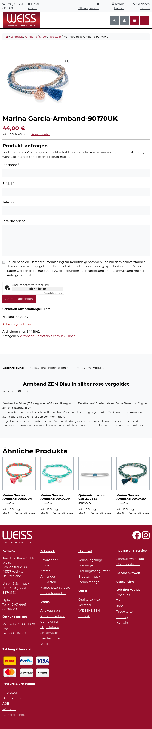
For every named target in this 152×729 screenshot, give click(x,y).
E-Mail (8, 184)
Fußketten (48, 582)
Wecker (46, 644)
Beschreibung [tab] (13, 368)
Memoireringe (88, 582)
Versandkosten (40, 134)
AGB (5, 703)
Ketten (45, 571)
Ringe (44, 565)
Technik (84, 616)
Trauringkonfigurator (94, 571)
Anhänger (47, 576)
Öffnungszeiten (88, 8)
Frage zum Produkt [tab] (89, 368)
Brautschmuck (89, 576)
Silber (43, 36)
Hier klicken (37, 289)
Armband (31, 36)
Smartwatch (49, 633)
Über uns (123, 595)
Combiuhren (49, 621)
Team (120, 600)
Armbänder (49, 560)
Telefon (8, 202)
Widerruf (9, 709)
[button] (67, 61)
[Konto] (124, 20)
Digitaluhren (49, 627)
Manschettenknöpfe (55, 587)
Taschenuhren (51, 638)
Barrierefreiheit (13, 715)
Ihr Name (10, 165)
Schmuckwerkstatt (130, 559)
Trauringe (85, 565)
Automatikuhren (52, 616)
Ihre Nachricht (13, 221)
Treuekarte (124, 611)
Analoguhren (50, 610)
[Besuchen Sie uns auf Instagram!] (146, 537)
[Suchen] (114, 20)
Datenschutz (11, 698)
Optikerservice (89, 599)
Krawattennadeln (53, 593)
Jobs (119, 606)
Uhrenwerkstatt (128, 564)
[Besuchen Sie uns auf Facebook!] (136, 537)
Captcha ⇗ (53, 293)
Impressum (10, 692)
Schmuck (16, 36)
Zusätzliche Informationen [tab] (49, 368)
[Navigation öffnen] (144, 20)
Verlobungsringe (90, 560)
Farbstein (55, 36)
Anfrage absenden (19, 299)
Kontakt (122, 622)
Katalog (122, 617)
